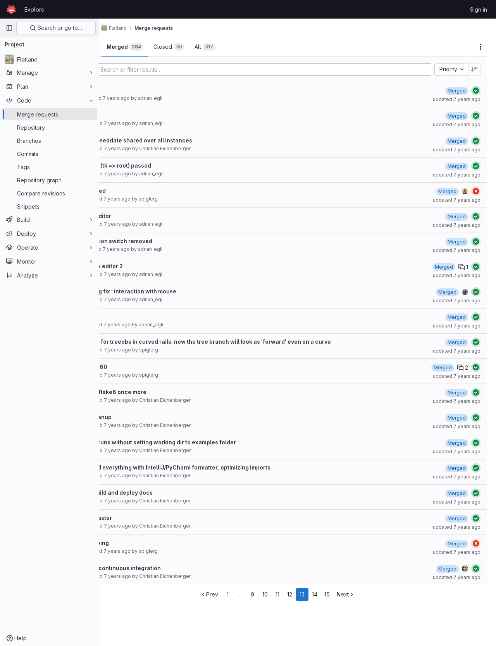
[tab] (125, 47)
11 (298, 594)
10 (285, 594)
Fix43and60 (131, 366)
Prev (229, 594)
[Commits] (49, 153)
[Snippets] (49, 206)
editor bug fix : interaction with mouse (166, 291)
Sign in (478, 9)
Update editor (133, 215)
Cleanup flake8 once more (151, 392)
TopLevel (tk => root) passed (153, 165)
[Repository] (49, 127)
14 (335, 594)
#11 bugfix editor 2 (139, 266)
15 (347, 594)
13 (322, 594)
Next (366, 594)
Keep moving (132, 543)
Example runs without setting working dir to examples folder (196, 442)
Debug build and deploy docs (154, 492)
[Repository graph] (49, 180)
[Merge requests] (49, 114)
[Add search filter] (286, 69)
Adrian (124, 90)
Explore (34, 9)
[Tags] (49, 167)
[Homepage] (11, 9)
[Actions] (480, 47)
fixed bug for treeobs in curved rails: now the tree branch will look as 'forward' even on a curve (243, 341)
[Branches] (49, 140)
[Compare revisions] (49, 193)
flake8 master (134, 517)
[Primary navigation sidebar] (9, 28)
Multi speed (130, 190)
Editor (123, 316)
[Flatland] (49, 59)
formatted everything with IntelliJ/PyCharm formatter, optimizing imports (213, 467)
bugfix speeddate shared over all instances (174, 140)
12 (310, 594)
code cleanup (133, 417)
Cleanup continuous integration (158, 568)
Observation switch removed (154, 241)
